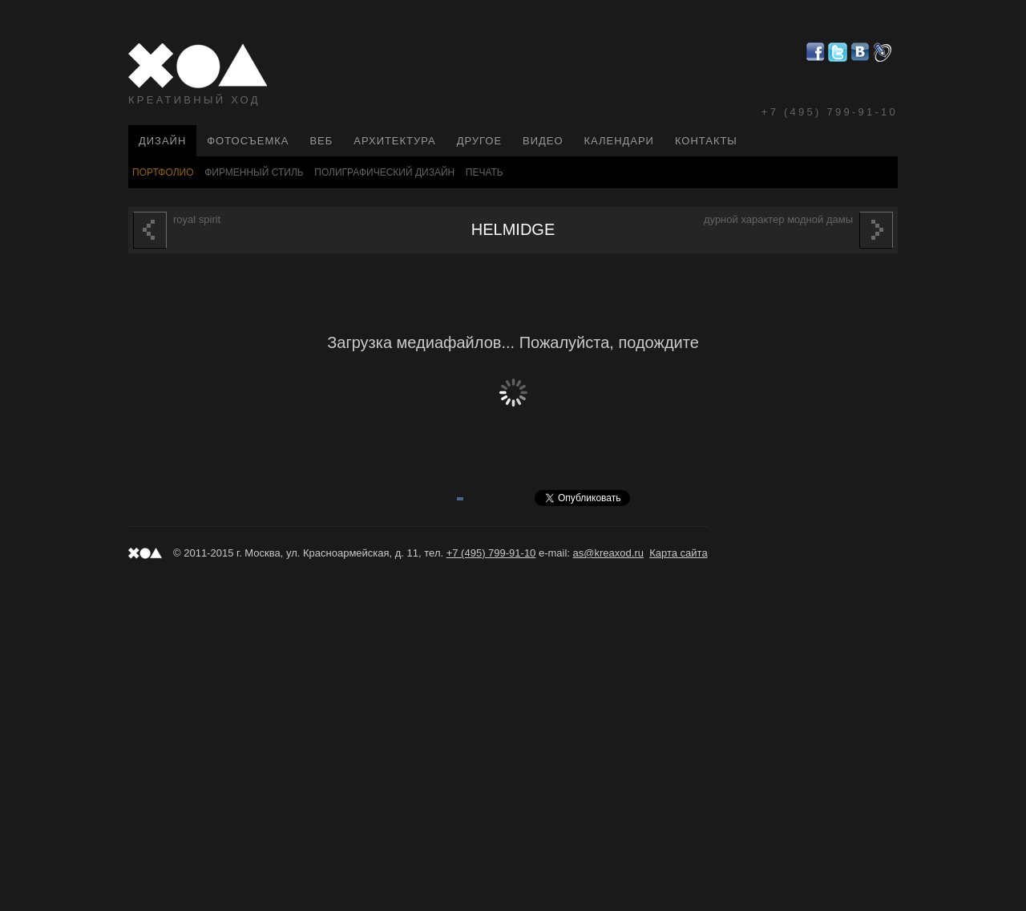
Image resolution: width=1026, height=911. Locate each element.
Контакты (706, 141)
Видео (543, 141)
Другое (479, 141)
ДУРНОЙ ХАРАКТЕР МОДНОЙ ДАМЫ (798, 230)
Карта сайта (678, 553)
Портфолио (163, 172)
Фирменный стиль (254, 172)
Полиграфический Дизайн (384, 172)
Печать (484, 172)
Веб (321, 141)
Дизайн (162, 141)
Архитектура (394, 141)
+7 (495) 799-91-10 (829, 112)
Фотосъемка (248, 141)
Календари (619, 141)
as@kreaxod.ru (608, 553)
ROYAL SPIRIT (176, 230)
